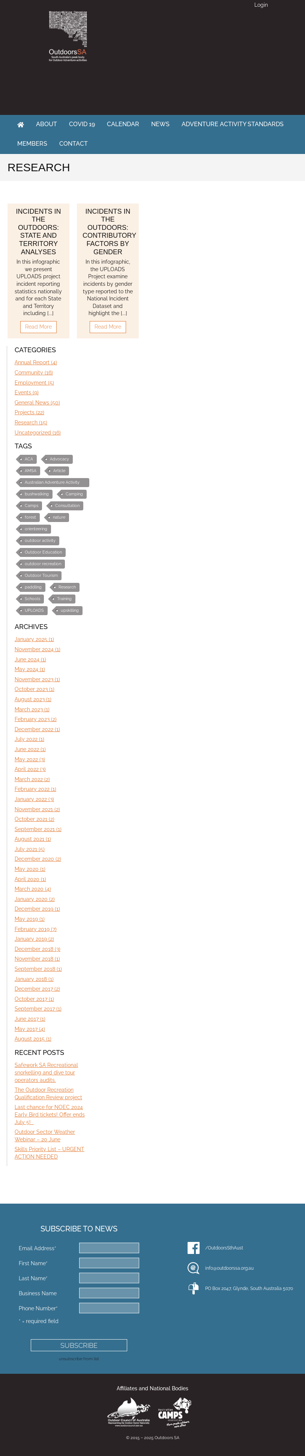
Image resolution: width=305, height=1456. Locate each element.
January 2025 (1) (34, 639)
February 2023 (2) (36, 719)
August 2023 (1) (33, 699)
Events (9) (27, 392)
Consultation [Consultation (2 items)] (67, 505)
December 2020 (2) (38, 859)
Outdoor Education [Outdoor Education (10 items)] (43, 552)
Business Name (38, 1293)
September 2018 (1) (38, 969)
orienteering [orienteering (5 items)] (36, 529)
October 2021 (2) (34, 819)
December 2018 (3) (37, 949)
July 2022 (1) (29, 739)
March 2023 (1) (32, 709)
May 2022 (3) (30, 759)
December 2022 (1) (37, 729)
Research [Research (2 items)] (67, 587)
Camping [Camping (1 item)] (74, 494)
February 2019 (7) (36, 929)
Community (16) (34, 373)
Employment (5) (34, 383)
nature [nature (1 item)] (59, 517)
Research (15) (31, 422)
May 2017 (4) (30, 1029)
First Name (33, 1263)
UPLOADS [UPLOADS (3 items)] (34, 610)
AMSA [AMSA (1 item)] (30, 470)
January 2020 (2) (35, 899)
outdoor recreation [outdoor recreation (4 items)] (43, 563)
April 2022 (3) (30, 769)
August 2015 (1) (33, 1039)
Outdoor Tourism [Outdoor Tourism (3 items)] (41, 575)
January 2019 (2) (34, 939)
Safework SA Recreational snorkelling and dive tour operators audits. (46, 1072)
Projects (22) (29, 412)
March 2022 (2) (32, 779)
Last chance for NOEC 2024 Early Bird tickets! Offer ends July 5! (50, 1114)
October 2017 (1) (34, 999)
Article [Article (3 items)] (59, 470)
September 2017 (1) (38, 1009)
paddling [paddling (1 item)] (33, 587)
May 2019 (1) (30, 919)
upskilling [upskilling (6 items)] (70, 610)
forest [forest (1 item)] (30, 517)
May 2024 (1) (30, 669)
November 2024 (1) (37, 649)
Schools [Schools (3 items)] (32, 598)
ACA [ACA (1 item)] (29, 459)
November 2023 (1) (37, 679)
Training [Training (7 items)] (64, 598)
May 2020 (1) (30, 869)
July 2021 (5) (30, 849)
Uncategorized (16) (38, 433)
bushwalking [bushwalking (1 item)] (37, 494)
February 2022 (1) (35, 789)
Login (261, 5)
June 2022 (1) (30, 749)
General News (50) (37, 403)
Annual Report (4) (36, 362)
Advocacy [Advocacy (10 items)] (59, 459)
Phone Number (38, 1308)
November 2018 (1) (37, 959)
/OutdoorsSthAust (224, 1248)
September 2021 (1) (38, 829)
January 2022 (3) (34, 799)
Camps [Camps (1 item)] (31, 505)
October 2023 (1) (34, 689)
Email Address (37, 1248)
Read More (38, 327)
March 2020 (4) (33, 889)
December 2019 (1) (37, 909)
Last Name (33, 1278)
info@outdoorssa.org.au (229, 1268)
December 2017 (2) (37, 989)
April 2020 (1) (30, 879)
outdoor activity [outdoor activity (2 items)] (40, 540)
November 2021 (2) (37, 809)
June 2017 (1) (30, 1019)
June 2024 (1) (30, 659)
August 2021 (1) (33, 839)
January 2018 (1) (34, 979)
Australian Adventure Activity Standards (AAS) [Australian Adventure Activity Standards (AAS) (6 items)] (52, 483)
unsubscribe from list (79, 1358)
